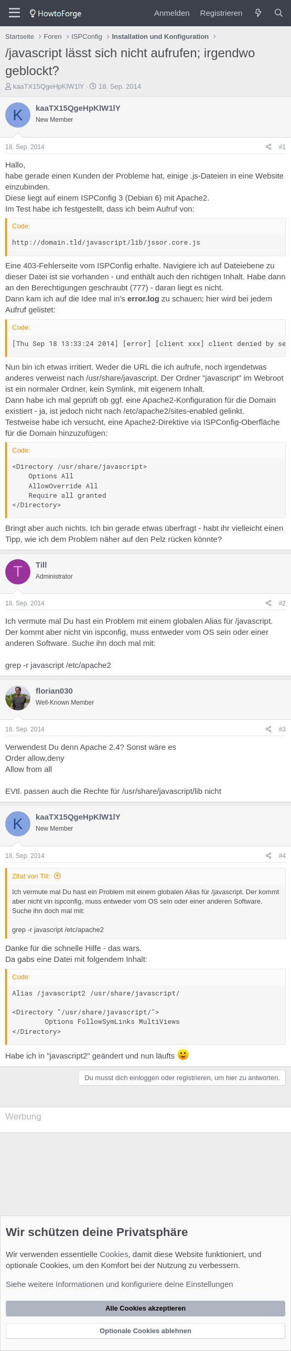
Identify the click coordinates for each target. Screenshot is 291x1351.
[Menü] (14, 13)
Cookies (114, 1254)
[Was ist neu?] (257, 13)
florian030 (54, 690)
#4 (282, 856)
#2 (282, 603)
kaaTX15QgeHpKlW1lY (48, 86)
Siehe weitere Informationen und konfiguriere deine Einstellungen (119, 1284)
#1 (282, 147)
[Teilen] (268, 147)
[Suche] (278, 13)
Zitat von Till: (31, 876)
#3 (282, 729)
